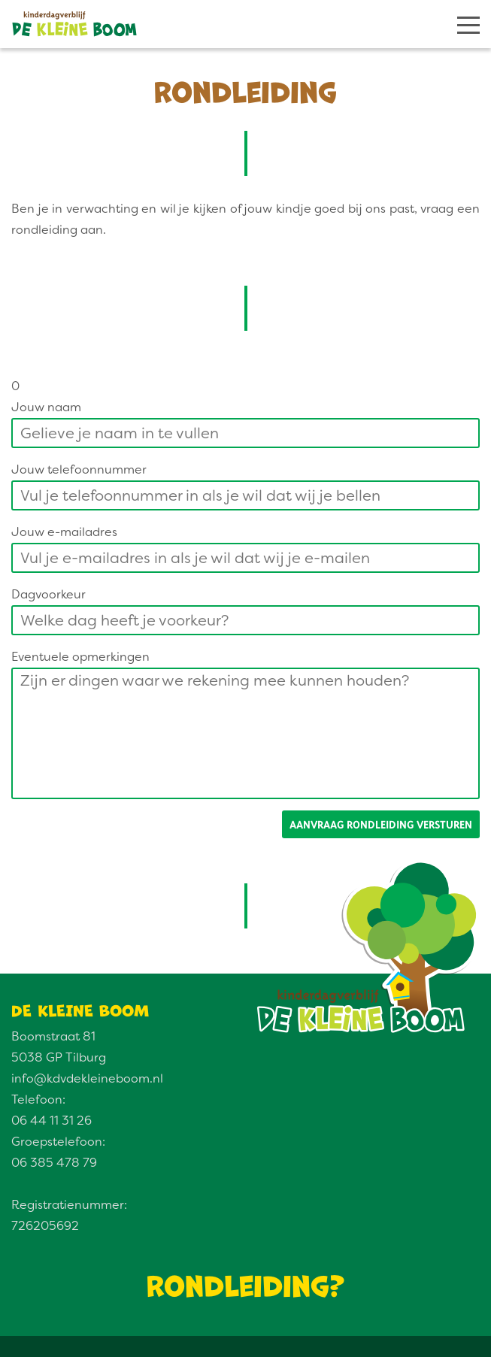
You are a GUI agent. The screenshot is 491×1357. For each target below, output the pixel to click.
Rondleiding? (246, 1283)
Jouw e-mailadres (64, 532)
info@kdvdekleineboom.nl (87, 1078)
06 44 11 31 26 (51, 1120)
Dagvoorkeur (48, 594)
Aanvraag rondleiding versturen (380, 824)
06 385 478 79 (54, 1163)
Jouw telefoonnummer (79, 469)
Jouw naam (46, 407)
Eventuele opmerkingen (80, 657)
